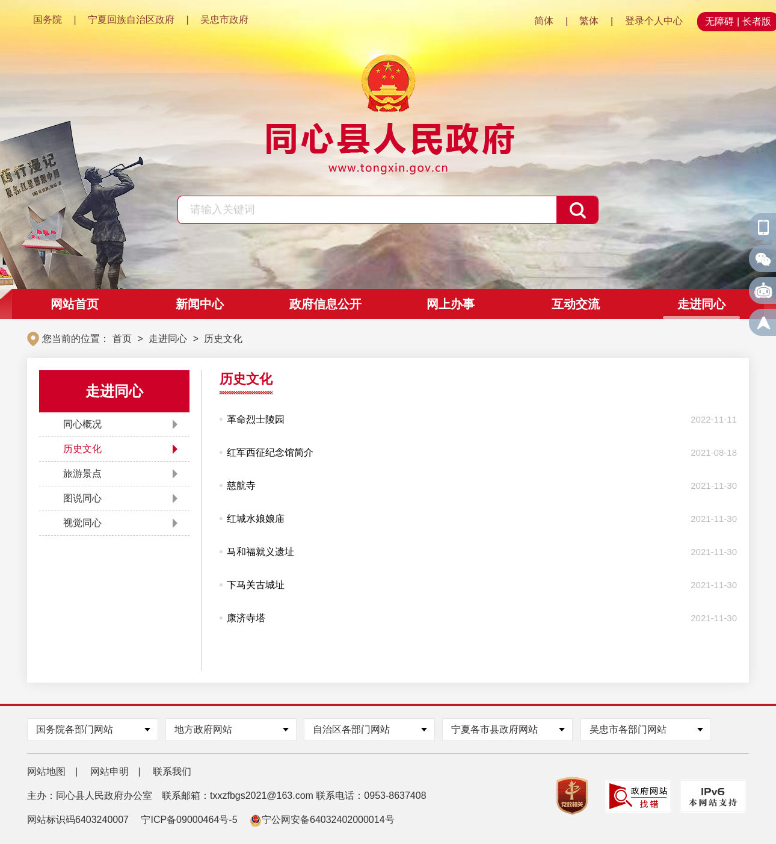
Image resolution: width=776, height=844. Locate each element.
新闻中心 (200, 304)
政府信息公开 (325, 304)
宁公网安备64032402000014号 (322, 820)
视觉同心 (82, 523)
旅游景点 (82, 473)
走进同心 (701, 304)
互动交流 (576, 304)
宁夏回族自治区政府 (131, 19)
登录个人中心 (654, 21)
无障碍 (719, 21)
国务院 (47, 19)
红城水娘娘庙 (256, 519)
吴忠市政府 (224, 19)
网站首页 (75, 304)
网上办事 (450, 304)
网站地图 (46, 771)
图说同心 (82, 498)
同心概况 (82, 424)
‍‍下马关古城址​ (256, 585)
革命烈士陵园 (256, 419)
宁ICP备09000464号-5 (189, 820)
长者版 (756, 21)
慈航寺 (241, 485)
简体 (543, 21)
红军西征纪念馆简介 (270, 452)
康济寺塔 (246, 618)
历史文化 (223, 339)
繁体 (589, 21)
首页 (122, 339)
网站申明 (109, 771)
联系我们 (172, 771)
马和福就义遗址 (260, 552)
